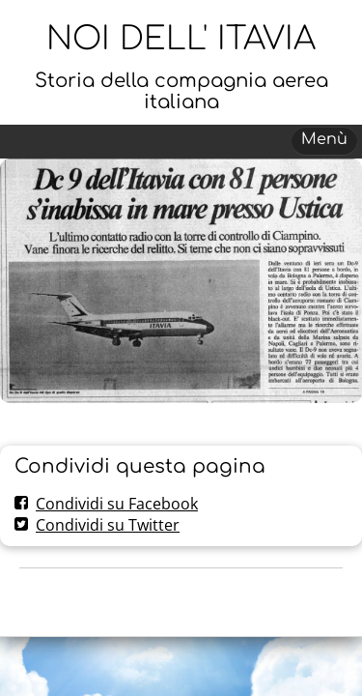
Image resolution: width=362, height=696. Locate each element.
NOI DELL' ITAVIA (181, 39)
